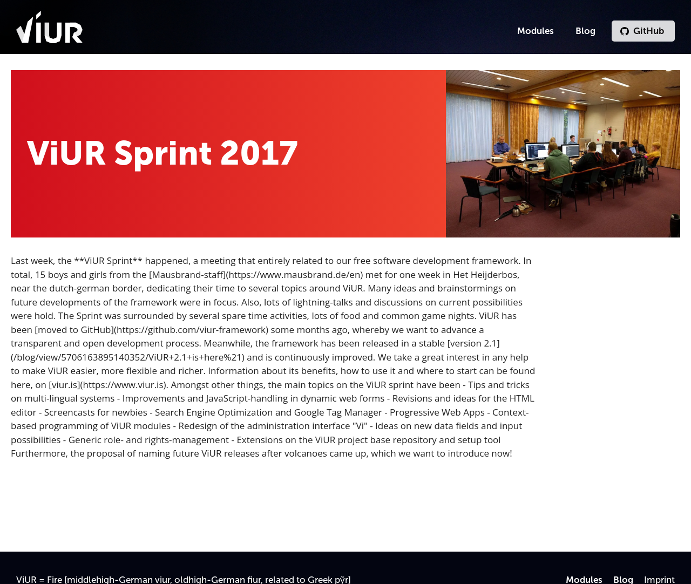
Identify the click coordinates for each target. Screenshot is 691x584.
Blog (585, 30)
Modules (535, 30)
